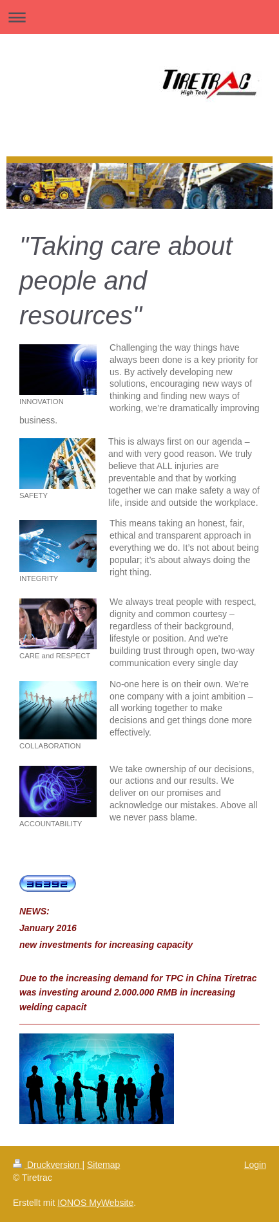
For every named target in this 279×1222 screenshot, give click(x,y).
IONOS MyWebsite (95, 1203)
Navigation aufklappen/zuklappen (139, 17)
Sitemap (103, 1165)
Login (255, 1165)
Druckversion (47, 1165)
